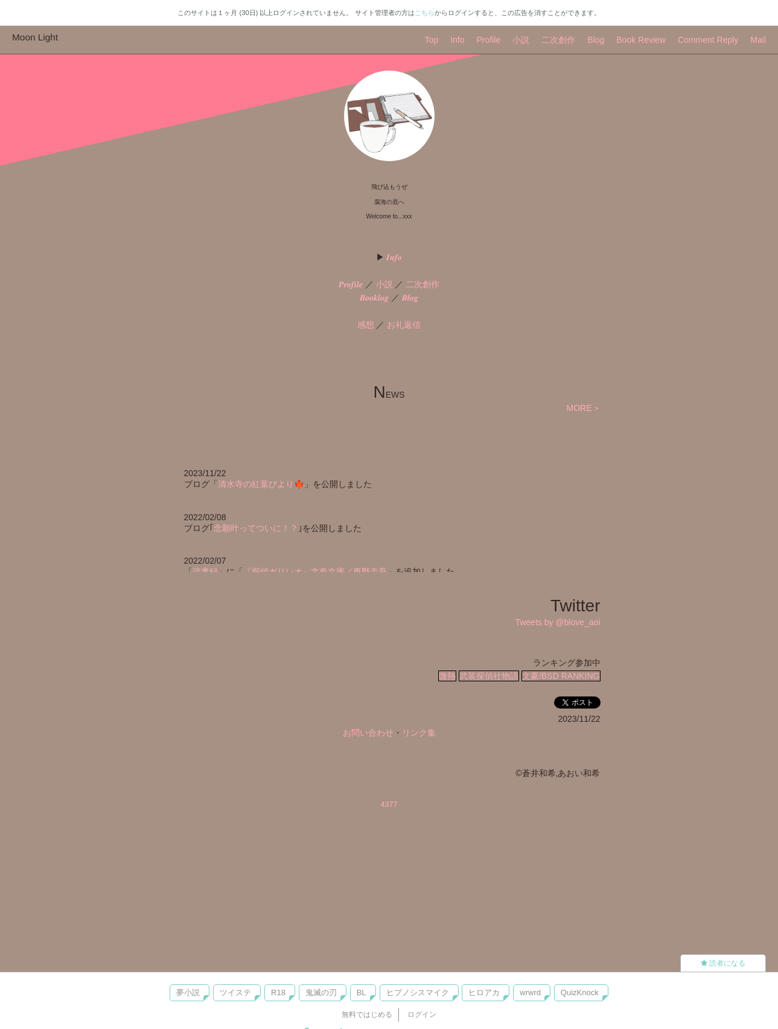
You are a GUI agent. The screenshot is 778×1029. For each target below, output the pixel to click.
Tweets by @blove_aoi (557, 622)
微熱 (447, 676)
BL (361, 992)
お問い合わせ (368, 733)
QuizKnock (580, 992)
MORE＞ (584, 408)
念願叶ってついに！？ (256, 528)
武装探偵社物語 (488, 676)
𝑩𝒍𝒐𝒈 (410, 297)
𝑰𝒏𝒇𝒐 (394, 257)
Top (432, 40)
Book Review (641, 40)
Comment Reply (708, 40)
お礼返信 (404, 325)
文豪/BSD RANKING (560, 676)
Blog (595, 40)
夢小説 (188, 992)
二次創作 (558, 40)
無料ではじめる (367, 1014)
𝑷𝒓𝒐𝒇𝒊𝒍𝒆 (351, 284)
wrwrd (530, 992)
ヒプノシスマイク (417, 992)
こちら (425, 12)
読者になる (723, 963)
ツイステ (235, 992)
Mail (758, 40)
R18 (278, 992)
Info (457, 40)
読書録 (205, 571)
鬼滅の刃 (321, 992)
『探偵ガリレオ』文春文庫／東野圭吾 (315, 571)
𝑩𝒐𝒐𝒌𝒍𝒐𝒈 (374, 297)
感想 (365, 325)
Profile (489, 40)
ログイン (421, 1014)
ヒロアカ (484, 992)
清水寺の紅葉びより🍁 (261, 484)
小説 (520, 40)
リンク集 (419, 733)
